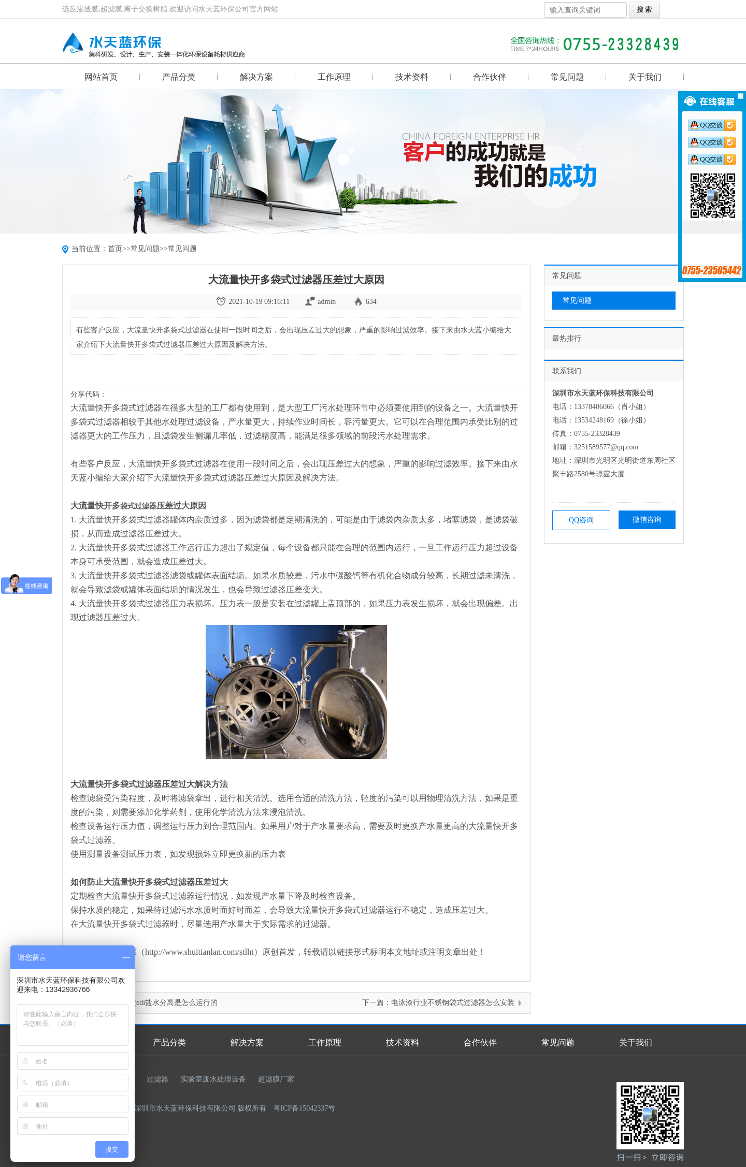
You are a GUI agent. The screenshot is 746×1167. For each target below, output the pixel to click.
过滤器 (157, 1079)
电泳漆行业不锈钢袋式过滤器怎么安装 (452, 1002)
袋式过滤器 (138, 506)
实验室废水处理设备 (213, 1079)
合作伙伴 (489, 76)
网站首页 (101, 76)
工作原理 (334, 76)
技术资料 (411, 76)
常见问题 (567, 76)
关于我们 (645, 76)
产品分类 (178, 76)
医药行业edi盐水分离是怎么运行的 (162, 1002)
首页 (115, 249)
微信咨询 (647, 519)
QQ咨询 (581, 520)
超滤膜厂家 (276, 1079)
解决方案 (256, 76)
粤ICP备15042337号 (305, 1108)
